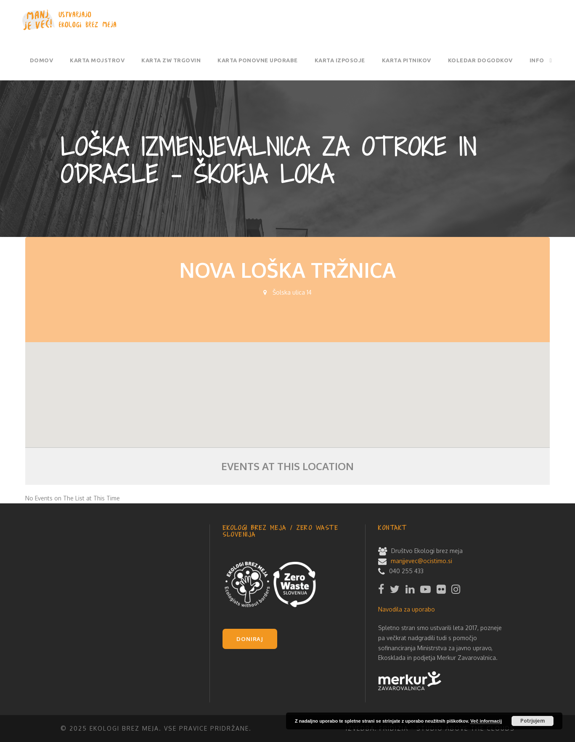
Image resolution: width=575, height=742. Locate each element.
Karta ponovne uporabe (257, 60)
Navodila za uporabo (406, 609)
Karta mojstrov (97, 60)
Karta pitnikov (406, 60)
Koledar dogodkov (480, 60)
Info (537, 60)
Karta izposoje (340, 60)
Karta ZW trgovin (171, 60)
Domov (41, 60)
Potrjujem (532, 721)
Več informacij (486, 720)
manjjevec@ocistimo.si (421, 560)
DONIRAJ (249, 639)
